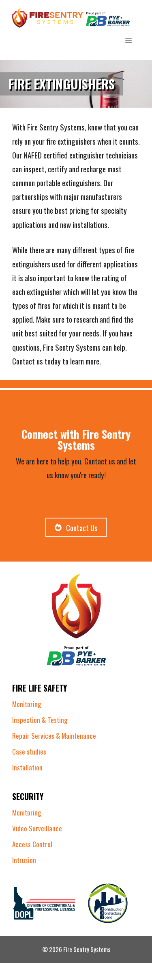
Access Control (32, 844)
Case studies (29, 751)
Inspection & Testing (39, 720)
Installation (27, 767)
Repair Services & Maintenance (54, 736)
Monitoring (26, 704)
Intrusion (24, 860)
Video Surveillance (37, 828)
